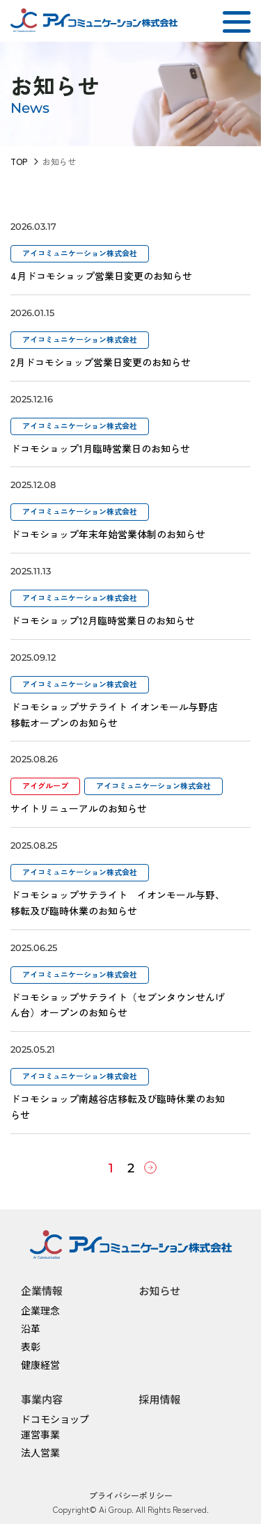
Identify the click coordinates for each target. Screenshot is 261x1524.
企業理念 (40, 1310)
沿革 (30, 1328)
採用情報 (160, 1399)
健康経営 (40, 1365)
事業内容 (42, 1399)
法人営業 (40, 1452)
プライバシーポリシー (131, 1495)
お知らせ (160, 1290)
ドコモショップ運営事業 (55, 1427)
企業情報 (42, 1290)
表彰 (30, 1346)
